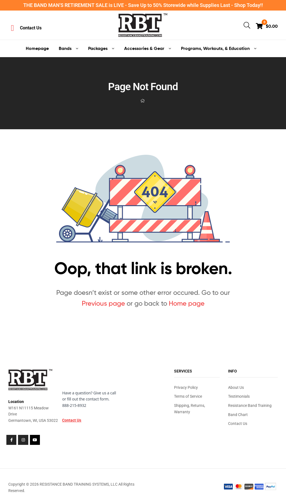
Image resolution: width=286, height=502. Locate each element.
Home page (187, 303)
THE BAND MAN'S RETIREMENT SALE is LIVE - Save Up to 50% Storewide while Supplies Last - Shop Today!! (143, 5)
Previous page (103, 303)
